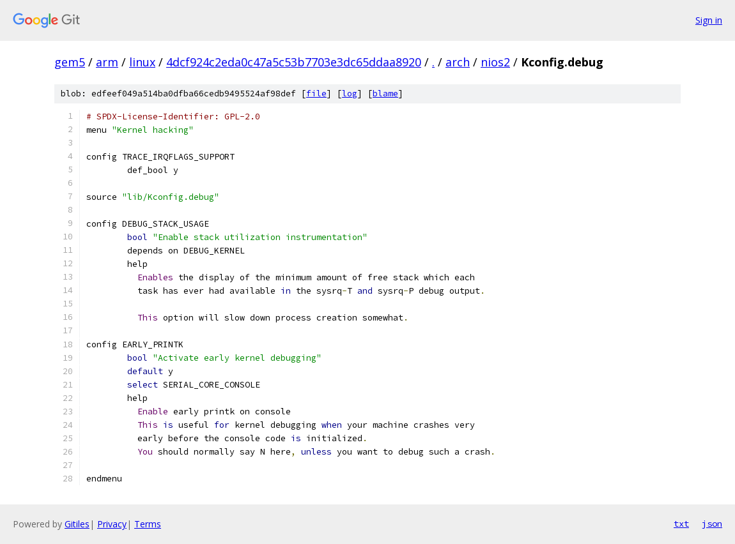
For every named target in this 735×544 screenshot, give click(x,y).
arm (107, 62)
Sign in (708, 20)
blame (385, 93)
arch (457, 62)
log (349, 93)
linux (142, 62)
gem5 (69, 62)
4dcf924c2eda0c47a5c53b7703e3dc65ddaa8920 (293, 62)
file (316, 93)
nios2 (495, 62)
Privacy (112, 524)
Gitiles (77, 524)
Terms (147, 524)
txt (681, 523)
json (712, 523)
